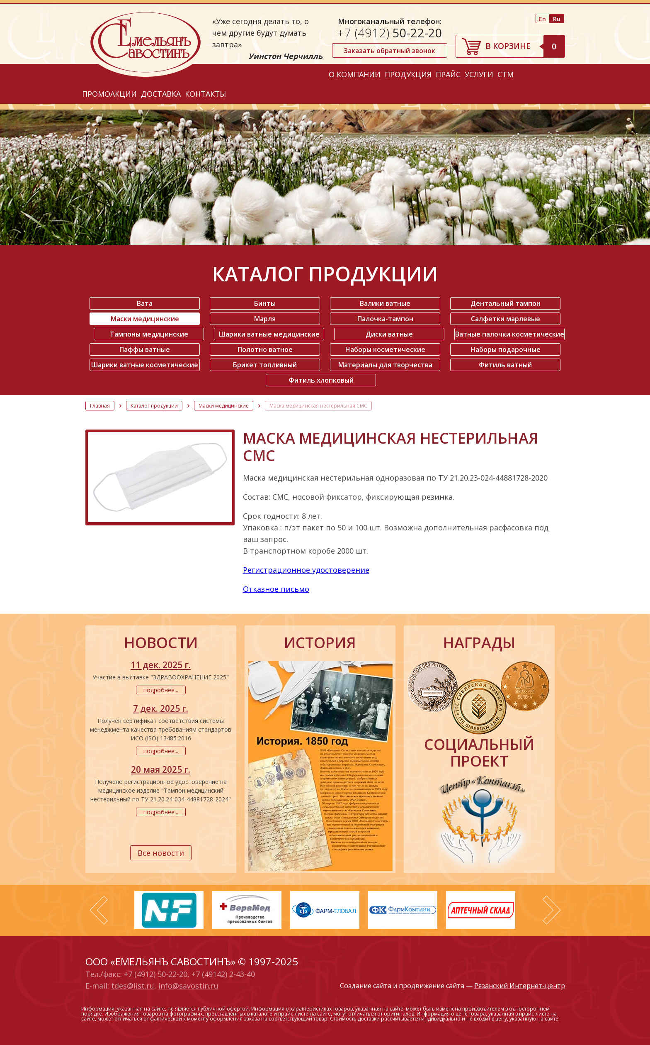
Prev (99, 910)
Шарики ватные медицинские (269, 334)
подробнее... (160, 690)
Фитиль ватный (505, 364)
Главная (100, 405)
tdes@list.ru (132, 986)
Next (552, 910)
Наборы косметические (385, 349)
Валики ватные (385, 303)
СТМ (505, 74)
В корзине (525, 46)
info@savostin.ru (188, 986)
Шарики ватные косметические (144, 364)
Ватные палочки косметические (509, 334)
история (320, 643)
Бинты (265, 303)
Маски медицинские (145, 318)
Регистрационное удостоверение (306, 570)
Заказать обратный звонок (389, 50)
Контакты (205, 94)
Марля (265, 318)
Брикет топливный (265, 364)
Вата (145, 303)
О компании (355, 74)
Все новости (161, 853)
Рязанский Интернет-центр (519, 985)
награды (479, 643)
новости (161, 643)
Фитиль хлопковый (321, 380)
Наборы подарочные (506, 349)
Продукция (408, 74)
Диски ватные (389, 334)
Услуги (479, 74)
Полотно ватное (265, 349)
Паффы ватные (144, 349)
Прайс (448, 74)
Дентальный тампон (506, 303)
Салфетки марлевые (505, 318)
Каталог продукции (154, 405)
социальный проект (479, 752)
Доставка (161, 94)
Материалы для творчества (385, 364)
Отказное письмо (276, 589)
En (542, 19)
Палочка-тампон (385, 318)
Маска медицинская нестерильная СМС (318, 405)
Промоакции (109, 94)
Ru (556, 19)
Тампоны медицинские (149, 334)
